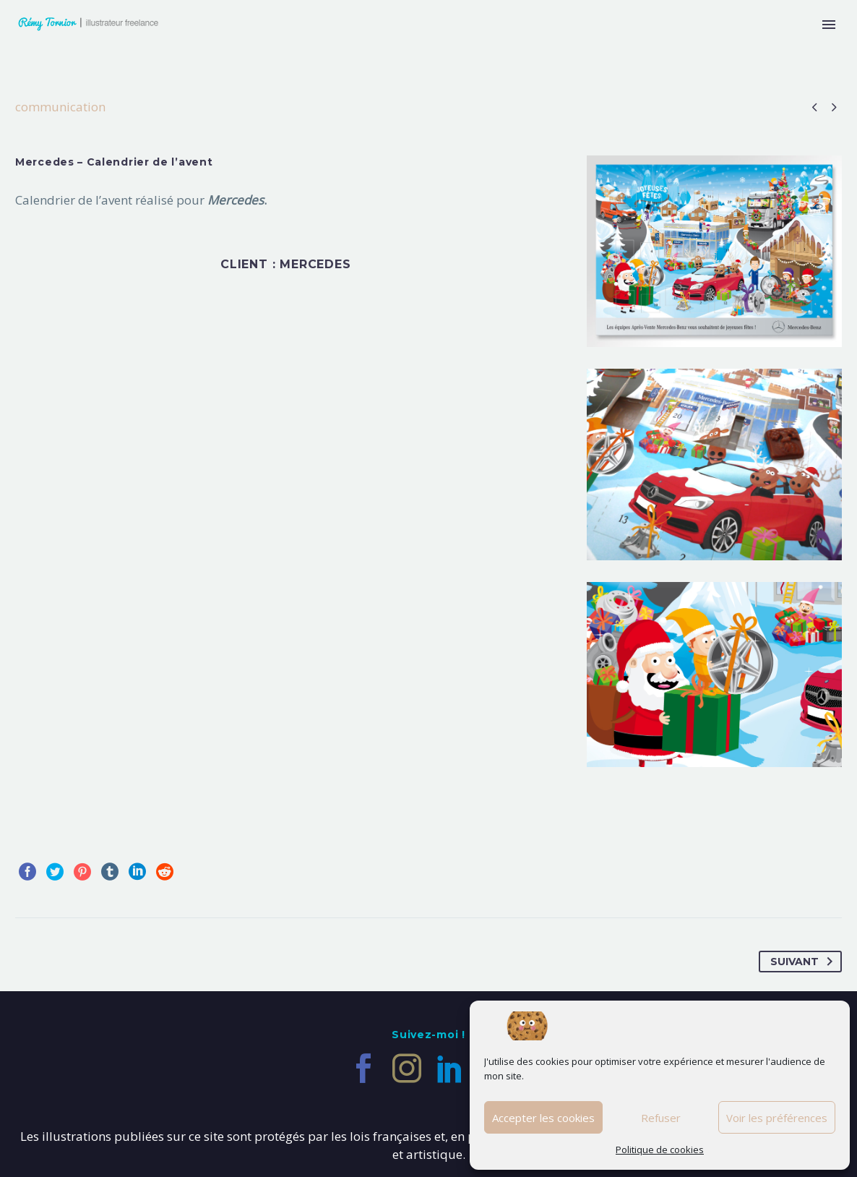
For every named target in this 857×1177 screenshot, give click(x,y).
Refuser (661, 1117)
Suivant (804, 961)
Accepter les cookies (543, 1117)
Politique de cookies (660, 1149)
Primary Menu (828, 24)
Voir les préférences (776, 1117)
